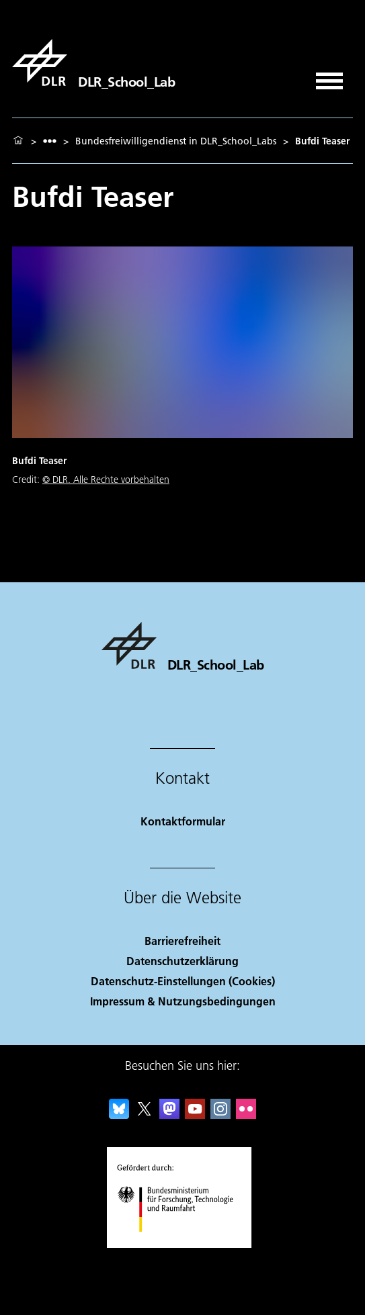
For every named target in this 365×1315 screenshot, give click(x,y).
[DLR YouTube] (195, 1114)
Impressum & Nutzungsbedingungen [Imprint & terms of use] (183, 1001)
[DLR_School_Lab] (93, 62)
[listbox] (49, 140)
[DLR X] (144, 1114)
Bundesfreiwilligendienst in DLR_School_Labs (175, 141)
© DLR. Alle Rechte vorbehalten (105, 479)
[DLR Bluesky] (119, 1114)
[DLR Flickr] (246, 1114)
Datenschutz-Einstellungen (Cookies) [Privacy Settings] (183, 981)
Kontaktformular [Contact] (182, 821)
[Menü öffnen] (329, 76)
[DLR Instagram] (220, 1114)
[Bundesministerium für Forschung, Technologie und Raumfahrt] (182, 1243)
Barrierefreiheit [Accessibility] (182, 941)
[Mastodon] (169, 1114)
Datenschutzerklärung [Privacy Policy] (182, 961)
